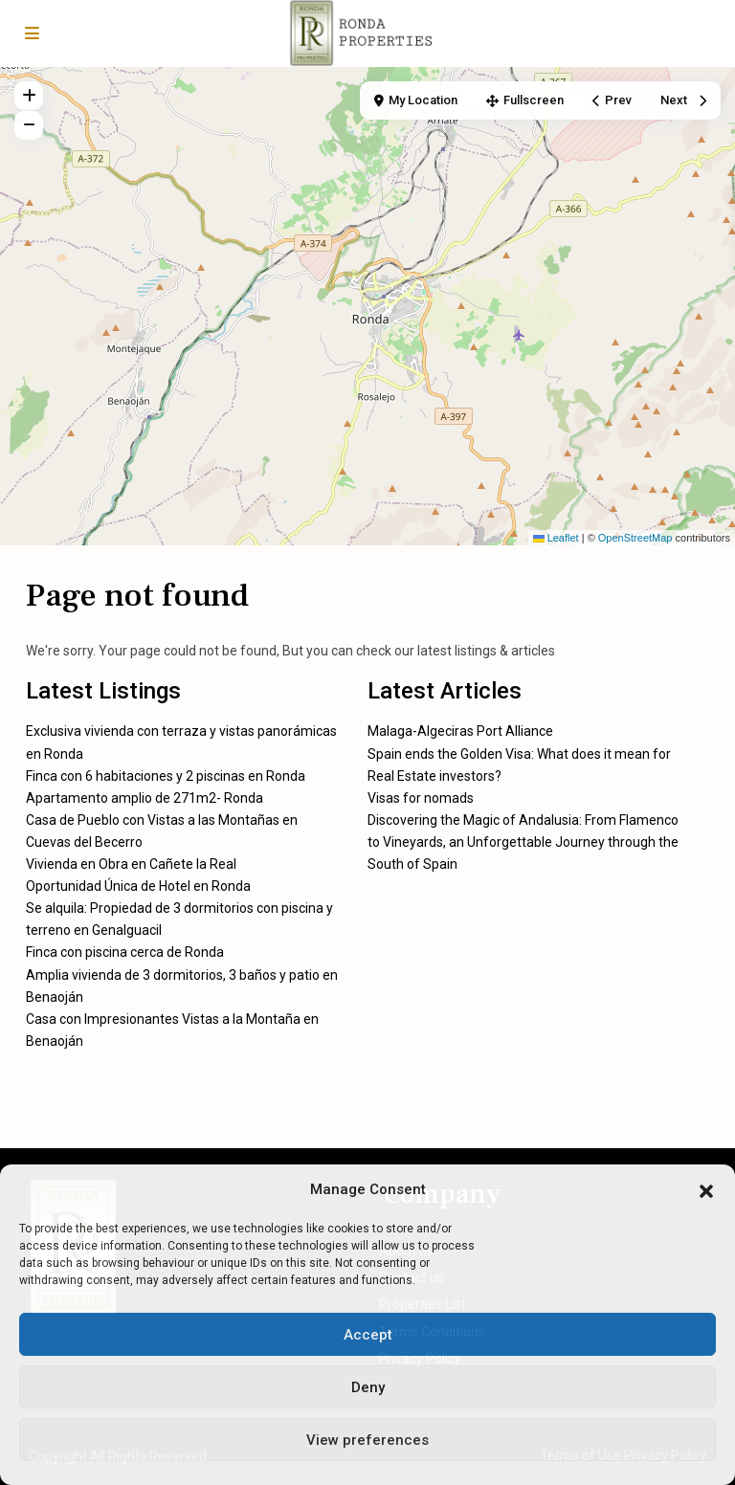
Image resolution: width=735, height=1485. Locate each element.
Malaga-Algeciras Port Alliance (460, 731)
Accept (368, 1334)
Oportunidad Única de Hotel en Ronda (138, 886)
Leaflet (556, 537)
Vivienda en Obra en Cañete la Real (131, 864)
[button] (706, 1189)
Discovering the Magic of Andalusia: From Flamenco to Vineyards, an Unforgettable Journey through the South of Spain (523, 842)
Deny (368, 1387)
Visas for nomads (421, 798)
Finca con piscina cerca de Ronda (125, 952)
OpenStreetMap (635, 537)
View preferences (367, 1440)
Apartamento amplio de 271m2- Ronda (144, 798)
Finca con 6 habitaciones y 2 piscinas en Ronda (165, 776)
